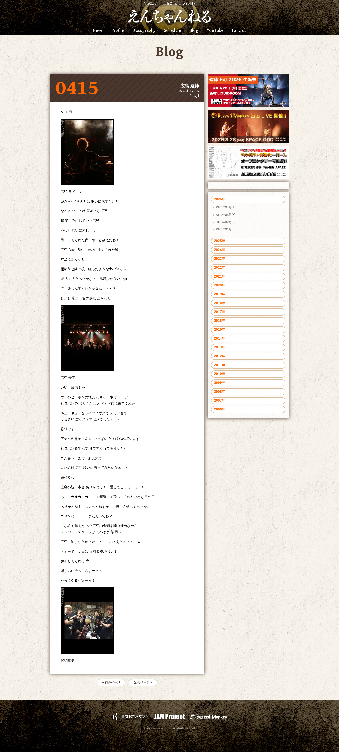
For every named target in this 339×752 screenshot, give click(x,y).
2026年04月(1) (225, 207)
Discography (144, 31)
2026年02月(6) (225, 222)
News (98, 31)
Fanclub (239, 31)
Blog (194, 31)
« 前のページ (111, 682)
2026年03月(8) (225, 214)
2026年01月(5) (225, 229)
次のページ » (143, 682)
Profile (117, 31)
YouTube (215, 31)
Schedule (172, 31)
